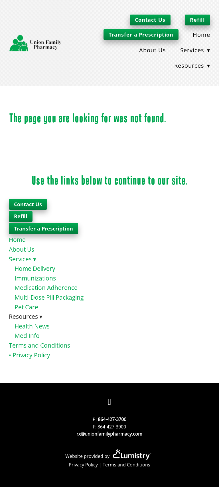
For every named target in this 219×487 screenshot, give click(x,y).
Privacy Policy (83, 465)
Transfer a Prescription (141, 34)
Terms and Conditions (39, 345)
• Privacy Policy (29, 355)
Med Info (27, 335)
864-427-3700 (112, 419)
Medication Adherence (46, 287)
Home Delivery (35, 268)
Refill (197, 19)
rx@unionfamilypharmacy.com (109, 434)
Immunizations (35, 278)
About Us (152, 50)
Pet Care (26, 307)
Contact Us (150, 19)
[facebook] (109, 402)
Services (195, 50)
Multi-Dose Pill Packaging (49, 297)
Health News (32, 326)
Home (201, 35)
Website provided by (109, 456)
